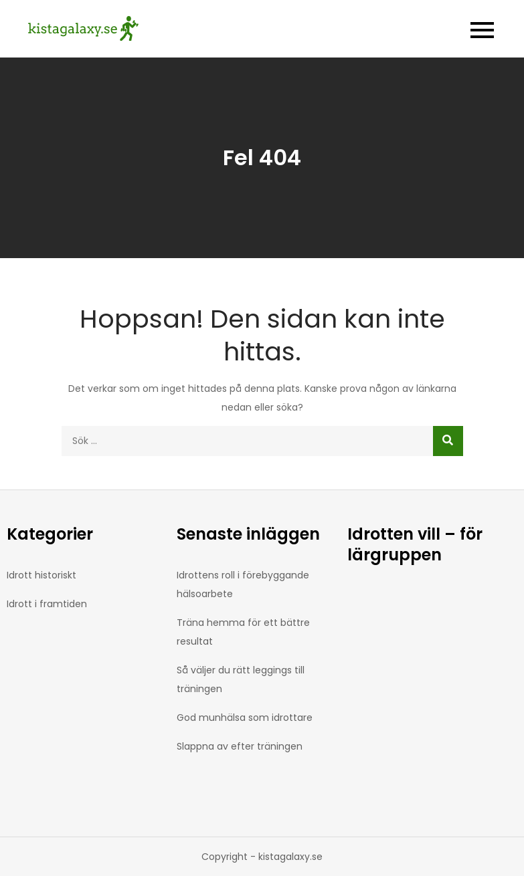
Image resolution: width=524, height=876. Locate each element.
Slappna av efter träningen (239, 746)
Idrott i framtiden (47, 604)
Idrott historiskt (41, 575)
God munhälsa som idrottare (245, 717)
